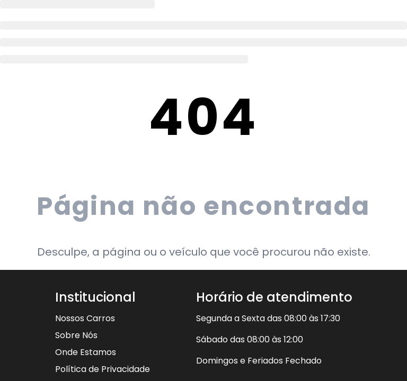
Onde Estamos (85, 352)
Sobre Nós (76, 335)
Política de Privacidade (102, 369)
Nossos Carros (85, 318)
